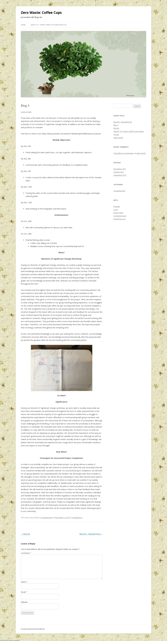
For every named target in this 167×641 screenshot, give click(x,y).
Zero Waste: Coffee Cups (41, 12)
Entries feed (118, 213)
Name (24, 582)
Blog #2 (25, 534)
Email (24, 592)
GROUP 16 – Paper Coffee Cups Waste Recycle (49, 25)
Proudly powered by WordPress (33, 629)
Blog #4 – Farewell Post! (90, 534)
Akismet (17, 640)
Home (23, 25)
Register (117, 206)
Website (24, 602)
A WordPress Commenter (123, 153)
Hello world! (118, 137)
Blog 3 (116, 125)
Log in (116, 209)
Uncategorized (46, 517)
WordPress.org (119, 219)
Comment (26, 553)
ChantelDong (77, 517)
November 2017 (120, 169)
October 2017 (119, 172)
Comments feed (120, 216)
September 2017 (120, 175)
